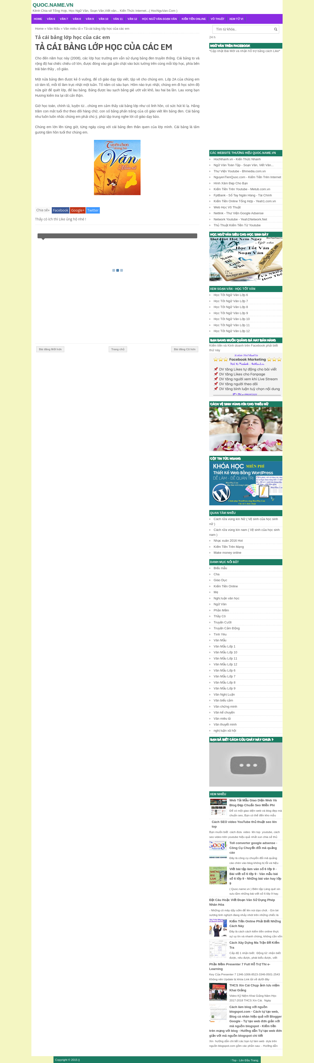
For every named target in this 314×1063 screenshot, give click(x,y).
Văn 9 (90, 18)
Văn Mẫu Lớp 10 (225, 652)
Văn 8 (77, 18)
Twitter (93, 210)
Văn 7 (64, 18)
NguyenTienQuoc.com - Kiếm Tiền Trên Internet (247, 177)
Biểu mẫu (220, 568)
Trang (254, 1060)
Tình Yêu (220, 634)
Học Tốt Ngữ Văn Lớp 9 (231, 313)
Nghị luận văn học (226, 598)
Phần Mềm (221, 610)
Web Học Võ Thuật (227, 207)
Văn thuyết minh (225, 724)
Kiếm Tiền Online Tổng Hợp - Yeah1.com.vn (245, 201)
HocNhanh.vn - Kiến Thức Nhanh (237, 159)
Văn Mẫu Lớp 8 (225, 682)
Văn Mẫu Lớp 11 (225, 658)
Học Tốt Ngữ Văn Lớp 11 (232, 325)
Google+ (77, 210)
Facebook (60, 210)
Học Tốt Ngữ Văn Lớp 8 (231, 307)
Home (38, 18)
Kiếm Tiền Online (194, 18)
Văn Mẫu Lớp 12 (225, 664)
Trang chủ (117, 349)
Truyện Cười (223, 622)
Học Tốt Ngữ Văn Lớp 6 (231, 295)
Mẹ (216, 592)
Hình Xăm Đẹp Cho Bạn (231, 183)
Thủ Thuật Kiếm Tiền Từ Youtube (237, 225)
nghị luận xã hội (225, 730)
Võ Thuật (217, 18)
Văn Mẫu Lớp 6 (225, 670)
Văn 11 (118, 18)
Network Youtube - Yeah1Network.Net (240, 219)
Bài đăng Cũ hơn (185, 349)
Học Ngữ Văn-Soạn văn (159, 18)
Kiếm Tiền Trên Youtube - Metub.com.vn (242, 189)
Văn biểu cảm (223, 700)
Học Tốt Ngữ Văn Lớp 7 (231, 301)
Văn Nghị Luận (224, 694)
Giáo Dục (220, 580)
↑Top (233, 1060)
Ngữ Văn (220, 604)
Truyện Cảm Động (227, 628)
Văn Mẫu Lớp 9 (225, 688)
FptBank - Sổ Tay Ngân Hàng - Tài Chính (243, 195)
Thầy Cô (220, 616)
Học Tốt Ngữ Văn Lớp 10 (232, 319)
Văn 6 (51, 18)
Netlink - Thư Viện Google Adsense (238, 213)
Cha (217, 574)
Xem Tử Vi (236, 18)
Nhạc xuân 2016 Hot (228, 540)
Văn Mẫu (220, 640)
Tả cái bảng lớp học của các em (72, 37)
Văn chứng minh (225, 706)
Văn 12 (132, 18)
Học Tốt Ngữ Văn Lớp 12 (232, 331)
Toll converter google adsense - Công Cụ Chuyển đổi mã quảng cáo (253, 847)
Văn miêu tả (222, 718)
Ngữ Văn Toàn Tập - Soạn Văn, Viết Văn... (244, 165)
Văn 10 (103, 18)
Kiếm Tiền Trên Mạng (229, 547)
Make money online (227, 552)
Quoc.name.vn (53, 5)
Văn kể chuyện (224, 712)
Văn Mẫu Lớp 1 (225, 646)
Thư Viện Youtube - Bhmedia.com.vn (240, 171)
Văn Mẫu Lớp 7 (225, 676)
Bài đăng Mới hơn (50, 349)
